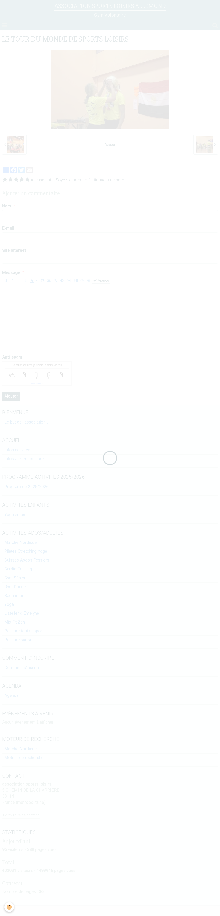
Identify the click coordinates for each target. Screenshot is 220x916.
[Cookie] (9, 907)
